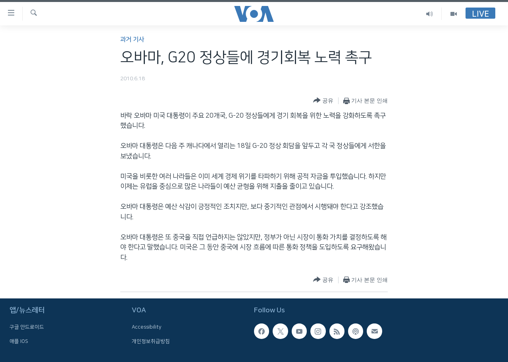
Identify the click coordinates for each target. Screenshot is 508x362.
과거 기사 (132, 39)
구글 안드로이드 (27, 327)
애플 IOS (19, 341)
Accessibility (147, 327)
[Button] (323, 100)
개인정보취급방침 (151, 341)
